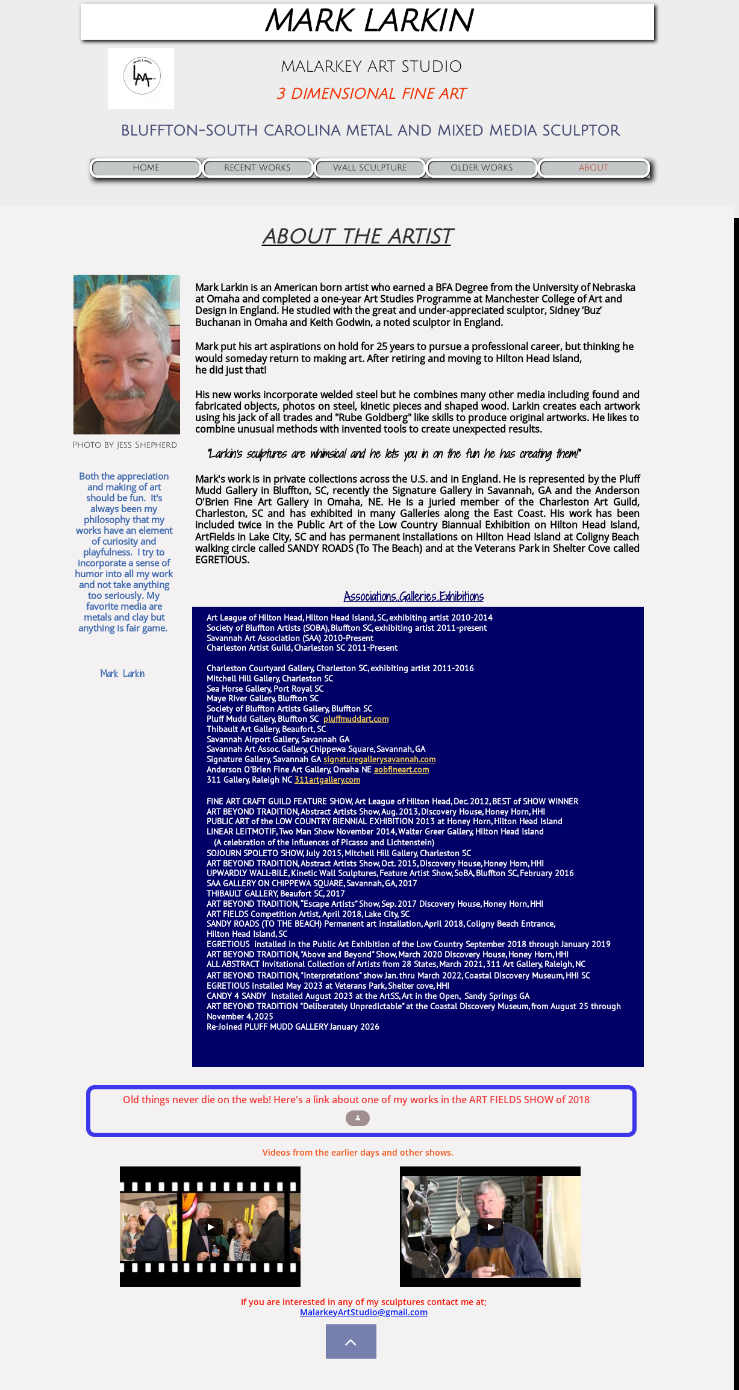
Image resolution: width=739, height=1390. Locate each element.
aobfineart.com (401, 769)
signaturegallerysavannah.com (379, 759)
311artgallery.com (327, 779)
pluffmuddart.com (355, 718)
